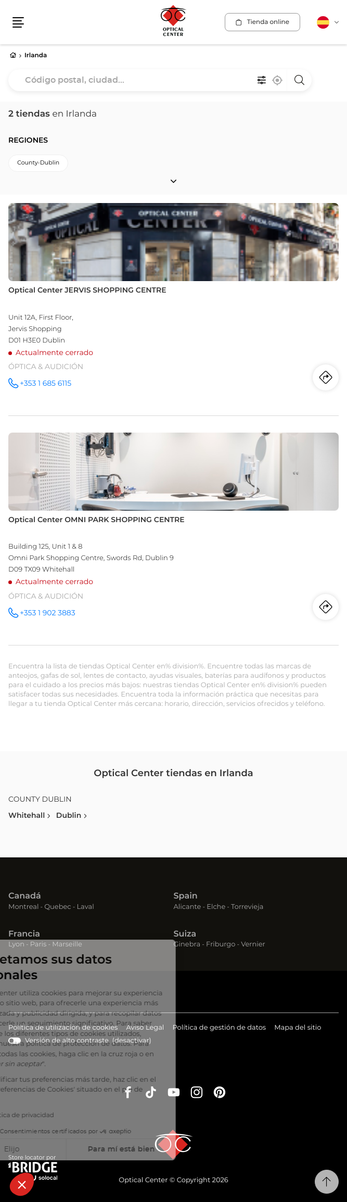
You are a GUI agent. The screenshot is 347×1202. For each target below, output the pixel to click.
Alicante (187, 907)
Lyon (16, 945)
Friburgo (220, 945)
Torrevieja (247, 907)
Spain (186, 896)
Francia (24, 934)
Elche (216, 907)
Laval (85, 907)
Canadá (24, 896)
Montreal (23, 907)
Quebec (57, 907)
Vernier (253, 945)
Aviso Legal (145, 1028)
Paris (38, 945)
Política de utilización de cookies (63, 1028)
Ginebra (187, 945)
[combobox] (160, 80)
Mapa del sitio (297, 1027)
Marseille (67, 945)
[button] (21, 1184)
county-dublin (38, 163)
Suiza (185, 934)
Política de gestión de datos (219, 1028)
